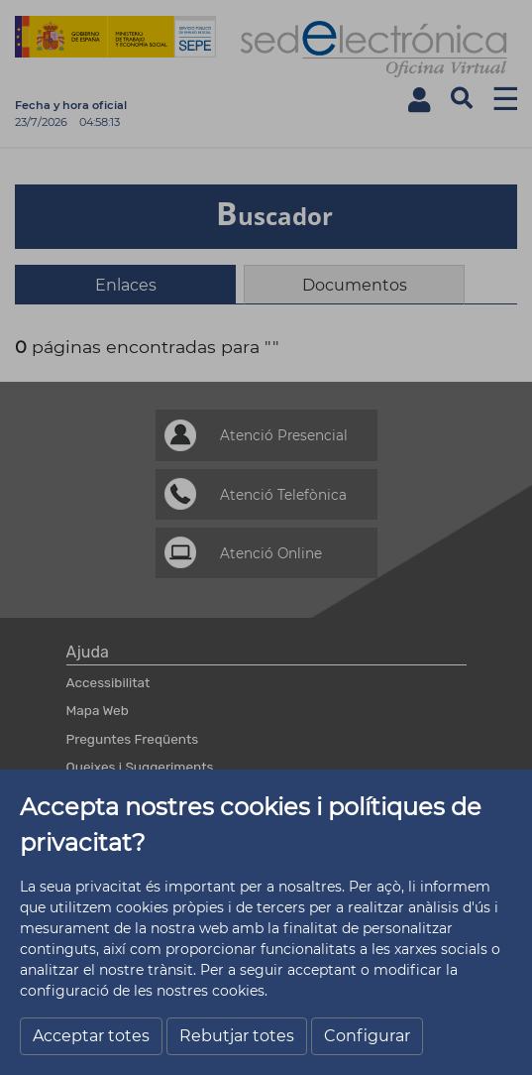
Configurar (367, 1035)
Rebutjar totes (236, 1035)
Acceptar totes (91, 1035)
